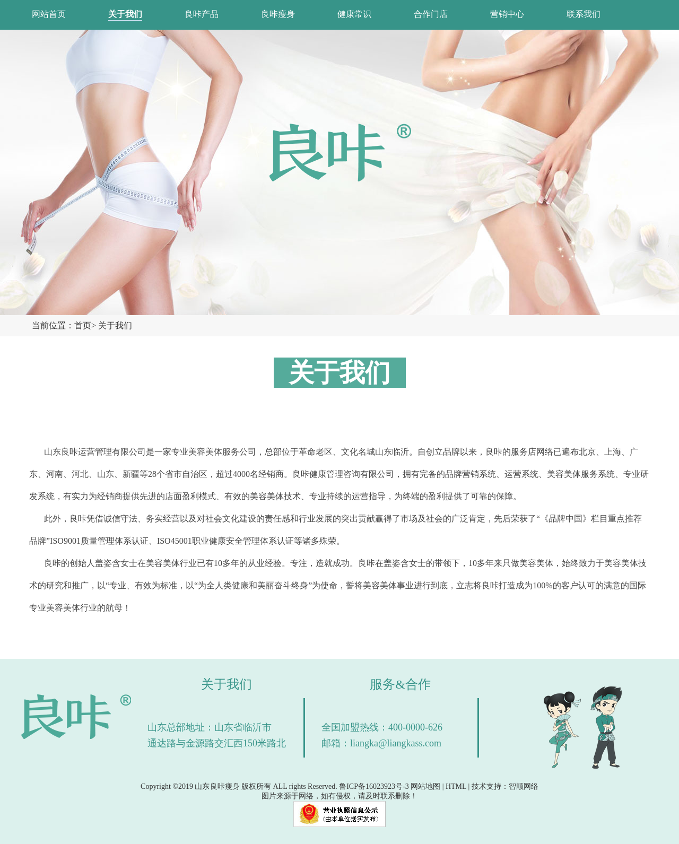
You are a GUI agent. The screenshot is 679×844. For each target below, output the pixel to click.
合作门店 (431, 14)
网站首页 (49, 14)
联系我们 (583, 14)
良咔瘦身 (278, 14)
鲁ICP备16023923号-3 (373, 786)
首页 (82, 325)
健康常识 (354, 14)
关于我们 (125, 14)
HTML (456, 786)
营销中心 (507, 14)
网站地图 (425, 786)
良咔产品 (202, 14)
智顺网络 (523, 786)
